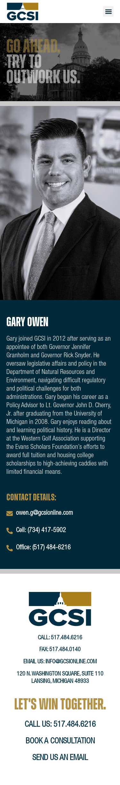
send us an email (60, 758)
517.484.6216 (66, 638)
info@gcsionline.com (71, 662)
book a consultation (60, 742)
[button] (108, 11)
